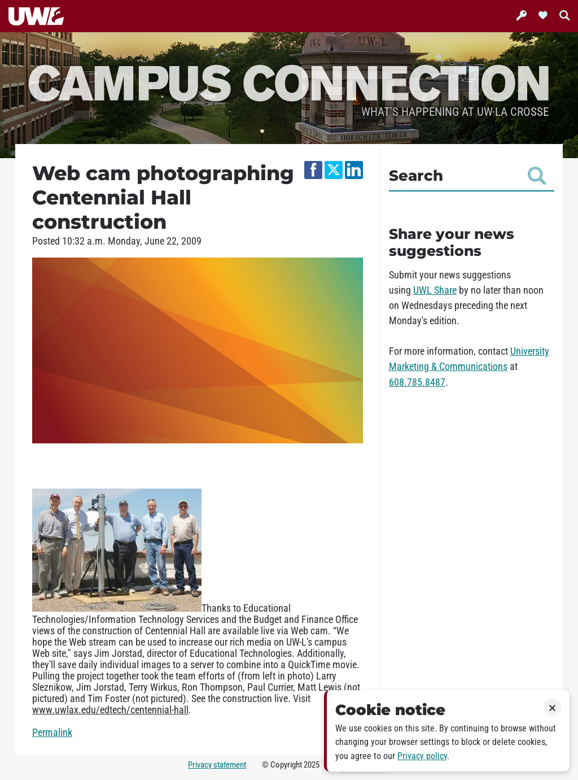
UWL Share (435, 290)
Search (467, 176)
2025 (311, 765)
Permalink (52, 732)
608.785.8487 (417, 382)
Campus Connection (289, 81)
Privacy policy (422, 756)
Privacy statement (217, 765)
